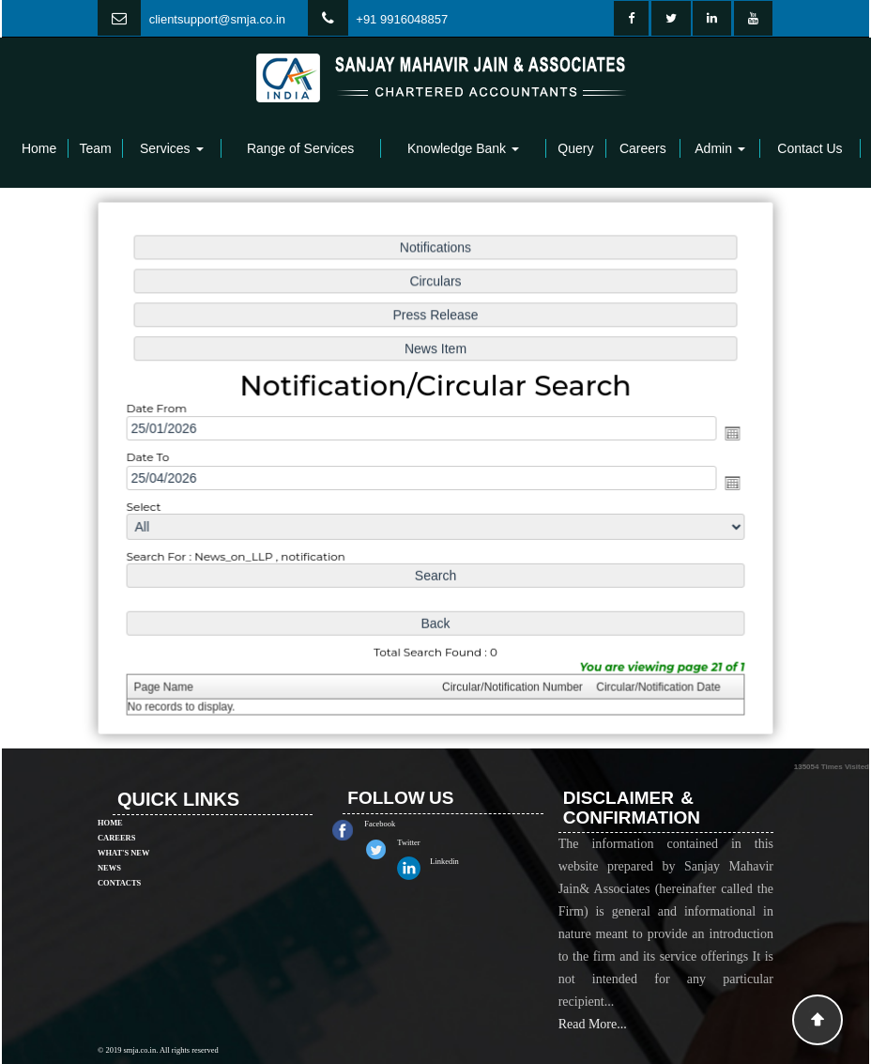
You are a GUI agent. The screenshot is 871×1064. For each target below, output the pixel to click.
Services (172, 148)
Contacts (119, 860)
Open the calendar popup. (725, 434)
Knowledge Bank (463, 148)
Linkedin (466, 861)
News (109, 845)
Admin (720, 148)
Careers (642, 148)
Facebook (402, 823)
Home (39, 148)
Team (95, 148)
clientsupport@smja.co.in (217, 19)
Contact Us (809, 148)
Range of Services (300, 148)
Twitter (431, 842)
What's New (123, 830)
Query (575, 148)
